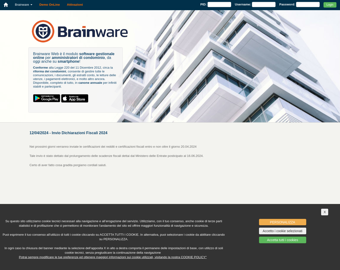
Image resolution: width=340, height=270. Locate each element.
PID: (203, 4)
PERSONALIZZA (282, 222)
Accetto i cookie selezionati (282, 231)
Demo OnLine (49, 4)
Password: (287, 4)
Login (330, 4)
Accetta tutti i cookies (282, 240)
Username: (243, 4)
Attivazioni (75, 4)
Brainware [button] (23, 4)
